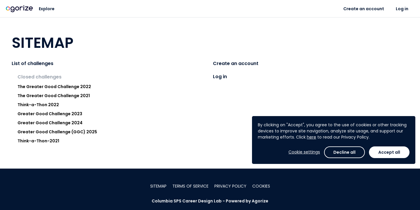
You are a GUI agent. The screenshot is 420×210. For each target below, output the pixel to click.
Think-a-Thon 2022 (38, 105)
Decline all (344, 152)
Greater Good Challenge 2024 (50, 123)
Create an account (363, 9)
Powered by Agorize (247, 201)
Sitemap (158, 186)
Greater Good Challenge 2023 (50, 114)
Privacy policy (230, 186)
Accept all (389, 152)
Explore (47, 9)
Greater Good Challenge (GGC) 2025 (57, 132)
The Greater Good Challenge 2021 (54, 96)
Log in (402, 9)
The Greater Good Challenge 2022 (54, 87)
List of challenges (32, 63)
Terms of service (190, 186)
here (311, 137)
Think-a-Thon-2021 (38, 141)
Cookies (261, 186)
